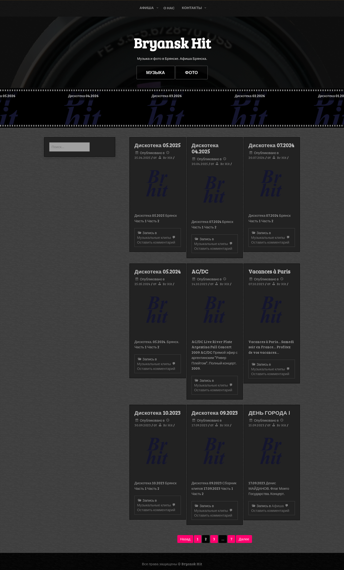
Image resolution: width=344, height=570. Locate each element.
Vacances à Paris (269, 271)
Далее (244, 539)
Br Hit (167, 157)
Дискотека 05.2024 (157, 271)
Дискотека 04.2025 (205, 148)
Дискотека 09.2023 (215, 412)
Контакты (192, 7)
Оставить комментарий (156, 240)
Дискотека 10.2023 (157, 412)
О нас (169, 7)
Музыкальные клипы (154, 237)
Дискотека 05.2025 (157, 145)
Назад (185, 539)
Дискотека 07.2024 (271, 145)
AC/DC (200, 271)
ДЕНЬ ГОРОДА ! (269, 412)
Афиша (147, 7)
